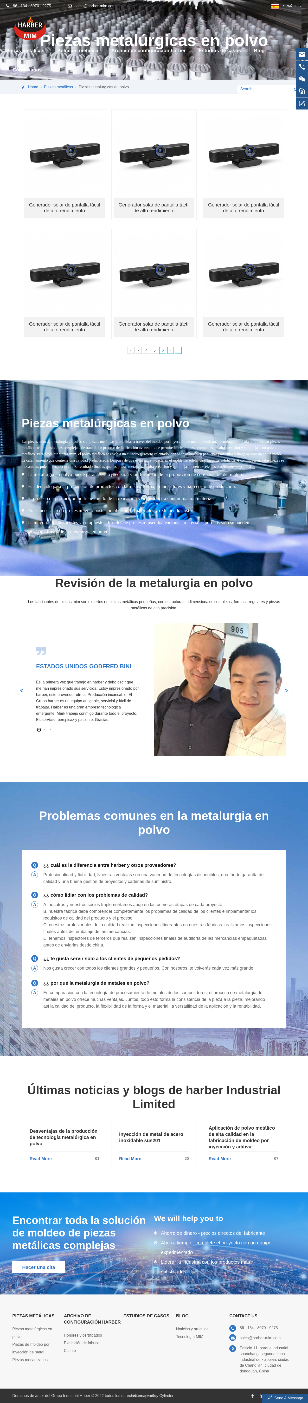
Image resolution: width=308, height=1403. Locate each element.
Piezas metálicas (25, 54)
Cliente (70, 1351)
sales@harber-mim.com (95, 6)
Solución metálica (78, 54)
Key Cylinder (162, 1396)
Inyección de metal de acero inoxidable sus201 (151, 1137)
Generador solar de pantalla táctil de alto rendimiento (64, 207)
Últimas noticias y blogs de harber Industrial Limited (154, 1097)
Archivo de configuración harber (148, 54)
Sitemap (140, 1396)
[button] (39, 730)
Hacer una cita (38, 1267)
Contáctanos (27, 73)
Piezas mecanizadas (30, 1360)
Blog (259, 54)
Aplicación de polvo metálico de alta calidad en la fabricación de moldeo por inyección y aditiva (242, 1137)
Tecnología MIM (189, 1337)
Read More (64, 1159)
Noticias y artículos (192, 1329)
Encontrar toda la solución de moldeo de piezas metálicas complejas (79, 1232)
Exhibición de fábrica (82, 1343)
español (289, 6)
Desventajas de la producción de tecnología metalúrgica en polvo (63, 1137)
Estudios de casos (220, 54)
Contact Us (243, 1315)
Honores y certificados (83, 1335)
